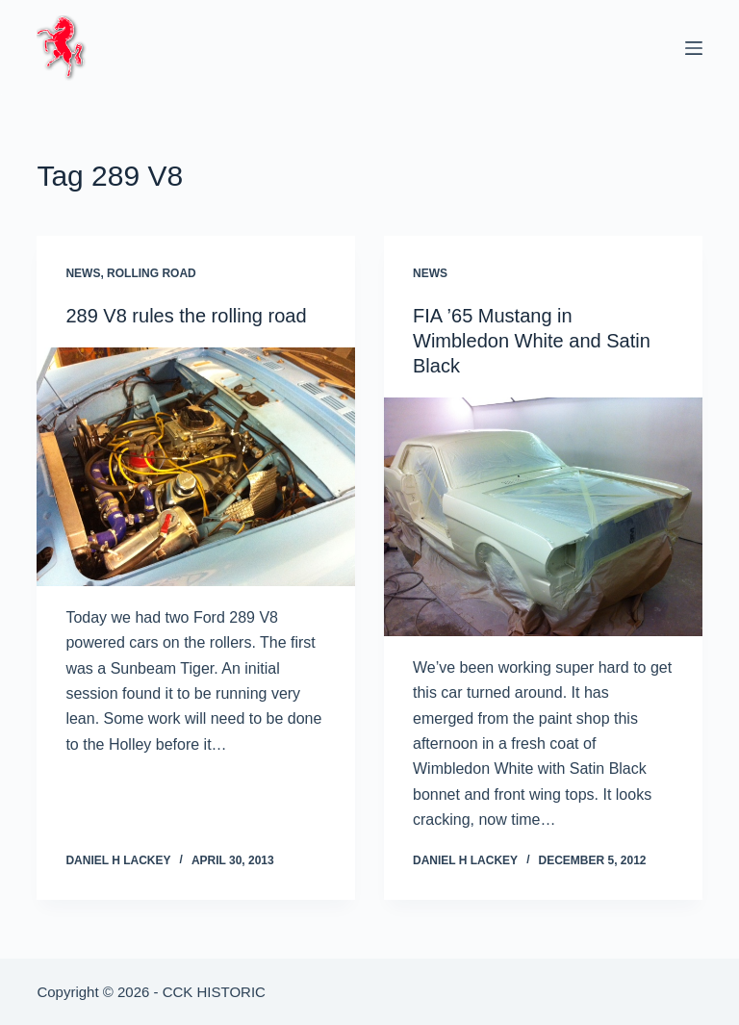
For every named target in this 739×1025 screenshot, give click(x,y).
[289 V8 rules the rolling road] (196, 466)
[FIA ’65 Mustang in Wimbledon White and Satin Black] (543, 516)
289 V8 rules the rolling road (185, 315)
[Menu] (693, 48)
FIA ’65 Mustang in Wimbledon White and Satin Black (531, 340)
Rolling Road (151, 273)
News (82, 273)
